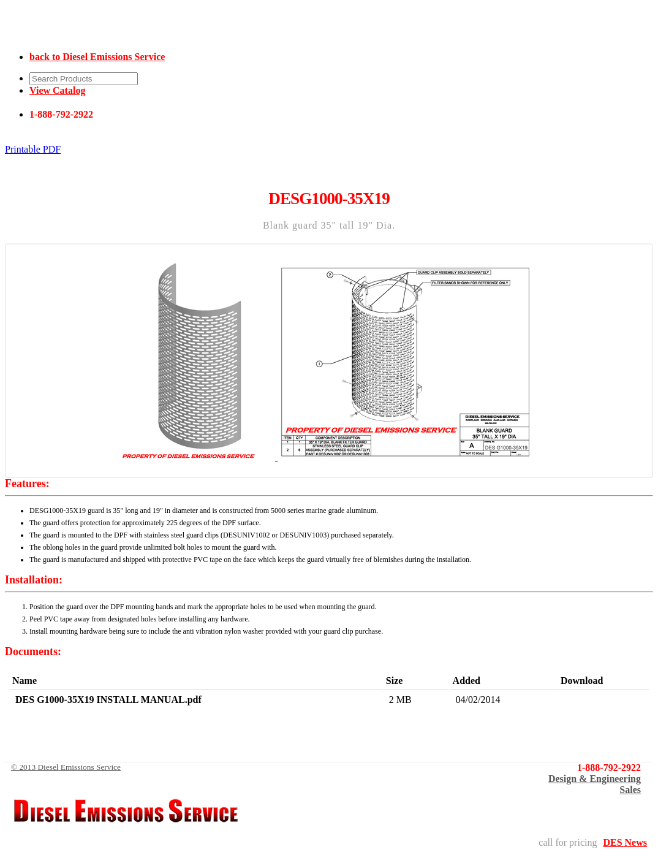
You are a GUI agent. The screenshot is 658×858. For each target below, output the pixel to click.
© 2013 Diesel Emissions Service (66, 767)
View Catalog (57, 90)
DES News (625, 842)
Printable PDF (33, 149)
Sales (630, 789)
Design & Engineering (594, 778)
